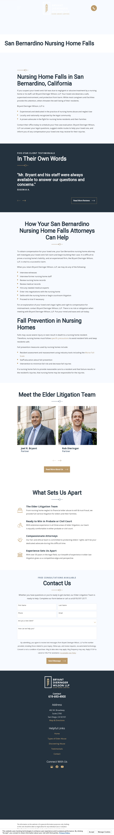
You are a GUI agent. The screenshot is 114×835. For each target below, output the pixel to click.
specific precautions (60, 338)
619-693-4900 (57, 696)
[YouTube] (62, 766)
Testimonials (57, 748)
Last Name (63, 605)
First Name (22, 605)
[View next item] (24, 200)
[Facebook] (57, 766)
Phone (20, 613)
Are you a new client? (25, 621)
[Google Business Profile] (51, 766)
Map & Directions (57, 720)
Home (57, 733)
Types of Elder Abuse (57, 738)
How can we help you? (26, 629)
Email (61, 613)
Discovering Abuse (57, 743)
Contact (57, 754)
